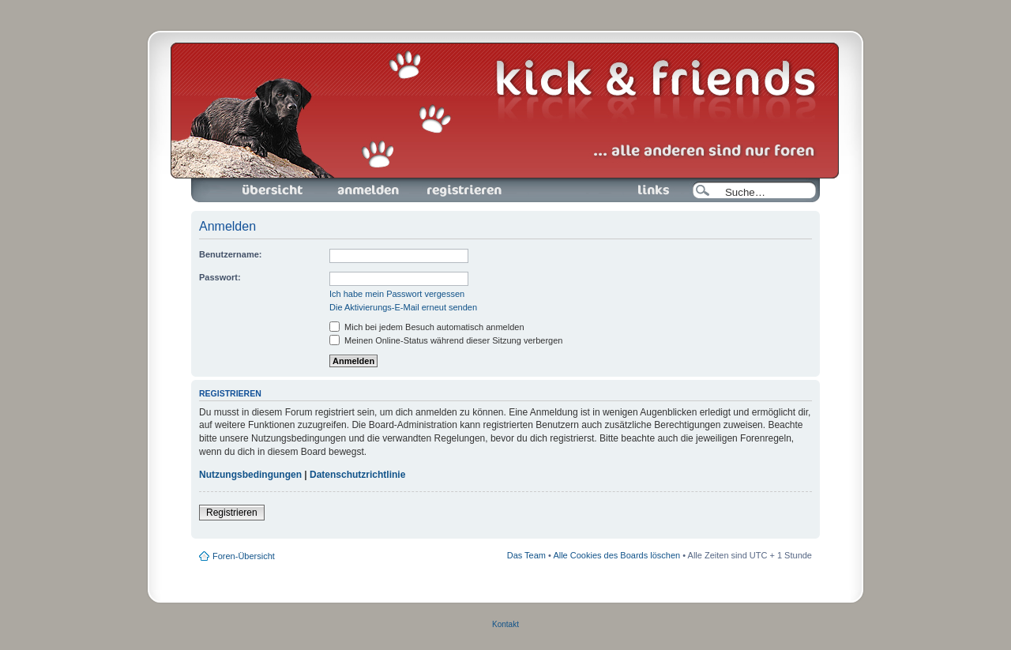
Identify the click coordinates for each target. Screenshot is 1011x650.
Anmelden (368, 190)
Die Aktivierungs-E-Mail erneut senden (403, 307)
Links (647, 190)
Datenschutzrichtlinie (357, 474)
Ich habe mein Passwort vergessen (396, 294)
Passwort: (220, 277)
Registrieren (462, 190)
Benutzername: (230, 254)
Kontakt (505, 624)
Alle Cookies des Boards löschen (616, 555)
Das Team (526, 555)
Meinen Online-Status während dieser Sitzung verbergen (445, 340)
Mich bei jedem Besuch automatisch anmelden (426, 327)
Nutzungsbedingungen (250, 474)
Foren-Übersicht (273, 190)
